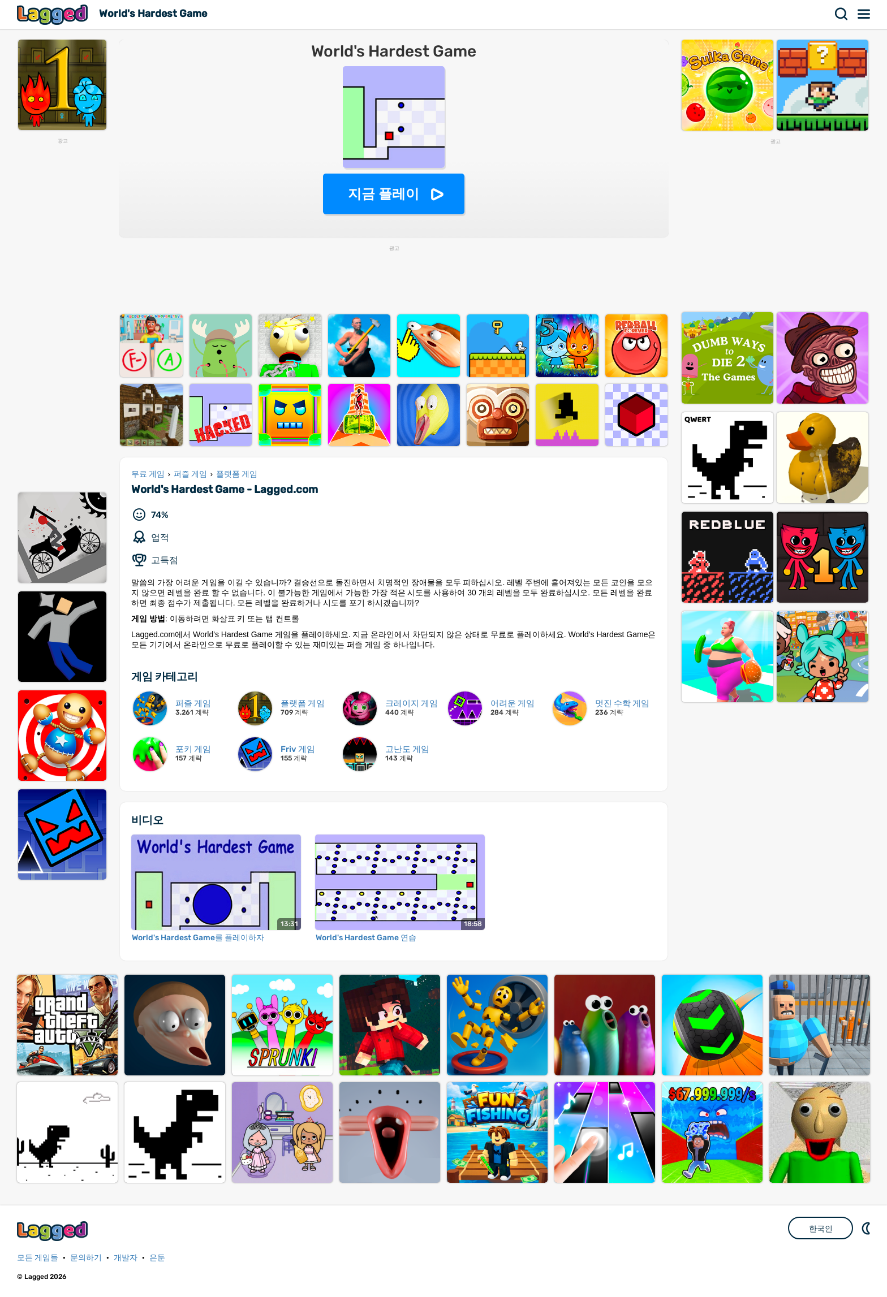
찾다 (841, 14)
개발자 (125, 1258)
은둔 (157, 1258)
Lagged (54, 14)
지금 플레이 (384, 193)
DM (867, 1228)
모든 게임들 (37, 1258)
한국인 (821, 1228)
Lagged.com (54, 1231)
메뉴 (864, 14)
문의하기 (86, 1258)
